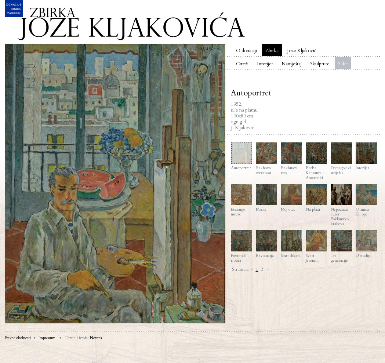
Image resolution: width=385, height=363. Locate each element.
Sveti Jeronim (316, 246)
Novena (96, 338)
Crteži (242, 64)
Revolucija (266, 244)
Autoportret (241, 156)
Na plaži (316, 198)
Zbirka (272, 50)
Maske (266, 198)
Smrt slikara (291, 244)
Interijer (265, 64)
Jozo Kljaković (301, 50)
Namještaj (292, 64)
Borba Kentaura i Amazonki (316, 161)
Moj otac (291, 198)
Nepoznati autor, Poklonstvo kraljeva (341, 205)
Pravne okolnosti (18, 338)
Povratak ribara (241, 246)
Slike (343, 64)
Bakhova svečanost (266, 158)
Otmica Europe (366, 200)
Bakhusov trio (291, 158)
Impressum (47, 338)
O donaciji (246, 50)
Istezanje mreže (241, 200)
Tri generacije (341, 246)
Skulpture (320, 64)
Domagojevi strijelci (341, 158)
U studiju (366, 244)
